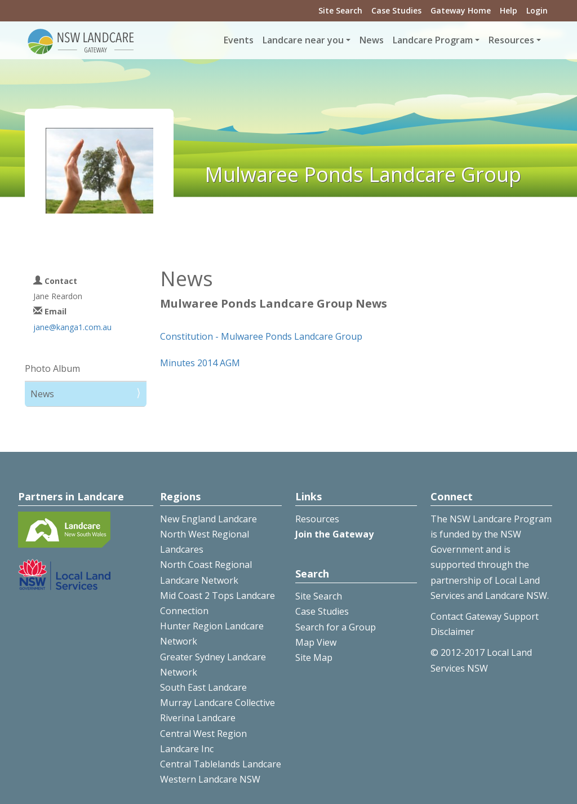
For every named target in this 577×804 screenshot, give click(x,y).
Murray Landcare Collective (217, 702)
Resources (317, 519)
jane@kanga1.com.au (72, 327)
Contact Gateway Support (484, 616)
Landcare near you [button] (303, 40)
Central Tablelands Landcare (220, 764)
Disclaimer (452, 631)
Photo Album (52, 368)
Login (537, 10)
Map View (315, 642)
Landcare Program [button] (433, 40)
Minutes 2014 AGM (200, 363)
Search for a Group (335, 627)
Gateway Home (460, 10)
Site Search (340, 10)
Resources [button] (511, 40)
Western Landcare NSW (210, 779)
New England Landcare (208, 519)
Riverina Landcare (198, 718)
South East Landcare (203, 687)
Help (508, 10)
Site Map (313, 657)
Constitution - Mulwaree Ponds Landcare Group (261, 336)
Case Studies (396, 10)
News (371, 40)
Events (239, 40)
